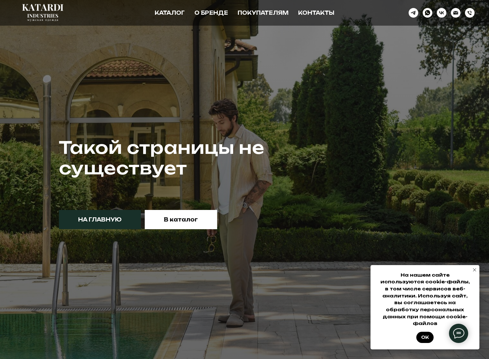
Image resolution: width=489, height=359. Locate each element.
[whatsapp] (427, 13)
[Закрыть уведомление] (474, 270)
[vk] (441, 13)
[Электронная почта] (455, 13)
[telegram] (413, 13)
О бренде (211, 13)
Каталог (170, 13)
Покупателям (263, 13)
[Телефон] (470, 13)
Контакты (316, 13)
